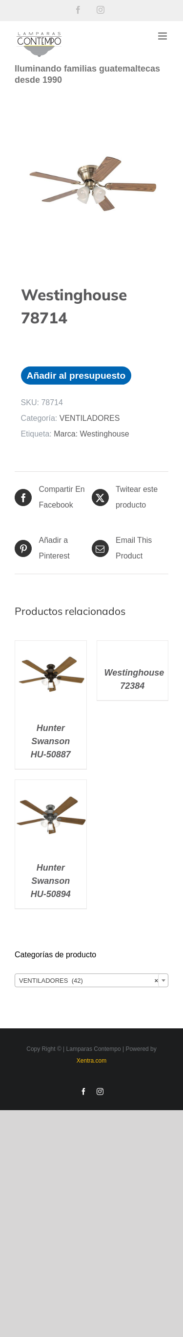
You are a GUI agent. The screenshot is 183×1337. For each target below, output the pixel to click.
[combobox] (91, 980)
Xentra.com (91, 1060)
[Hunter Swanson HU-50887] (50, 648)
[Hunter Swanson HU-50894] (50, 787)
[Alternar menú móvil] (163, 36)
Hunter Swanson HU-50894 (51, 881)
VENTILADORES (90, 418)
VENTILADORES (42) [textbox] (88, 981)
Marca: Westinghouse (91, 434)
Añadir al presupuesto (76, 375)
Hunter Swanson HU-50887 (51, 741)
